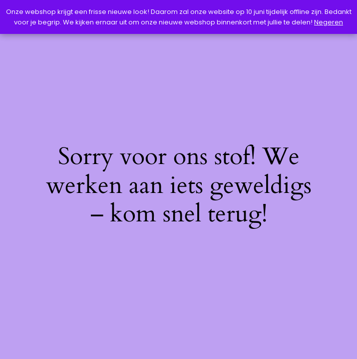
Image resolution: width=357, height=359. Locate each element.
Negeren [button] (328, 22)
